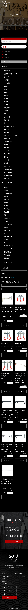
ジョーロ (6, 151)
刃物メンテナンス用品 (10, 135)
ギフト (6, 243)
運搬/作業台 (7, 252)
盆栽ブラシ (7, 129)
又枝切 (6, 101)
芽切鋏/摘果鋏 (8, 193)
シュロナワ (7, 218)
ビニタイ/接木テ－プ (10, 224)
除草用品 (6, 258)
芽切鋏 (6, 92)
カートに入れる (7, 325)
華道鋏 (6, 89)
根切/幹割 (7, 108)
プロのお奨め (8, 175)
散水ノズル (7, 154)
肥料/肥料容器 (8, 169)
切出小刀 (6, 120)
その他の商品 (5, 268)
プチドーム (7, 166)
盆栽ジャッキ (8, 141)
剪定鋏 (6, 98)
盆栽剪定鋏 (7, 71)
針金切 (6, 111)
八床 (5, 114)
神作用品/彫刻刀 (9, 126)
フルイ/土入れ (8, 209)
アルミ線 (6, 160)
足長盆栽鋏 (7, 83)
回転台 (6, 145)
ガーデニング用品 (6, 183)
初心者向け (7, 178)
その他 (6, 157)
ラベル (6, 233)
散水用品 (6, 148)
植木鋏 (6, 95)
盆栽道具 (4, 66)
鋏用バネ (6, 200)
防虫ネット (7, 230)
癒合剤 (6, 163)
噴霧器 (6, 227)
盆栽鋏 (6, 86)
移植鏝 (6, 203)
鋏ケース (6, 215)
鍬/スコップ (7, 221)
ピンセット (7, 117)
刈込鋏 (6, 206)
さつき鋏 (6, 77)
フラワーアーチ (8, 246)
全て (2, 277)
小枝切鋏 (6, 80)
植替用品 (6, 132)
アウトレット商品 (6, 262)
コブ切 (6, 105)
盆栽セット (7, 138)
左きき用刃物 (8, 172)
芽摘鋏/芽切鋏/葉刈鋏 (10, 74)
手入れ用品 (7, 255)
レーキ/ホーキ (8, 249)
